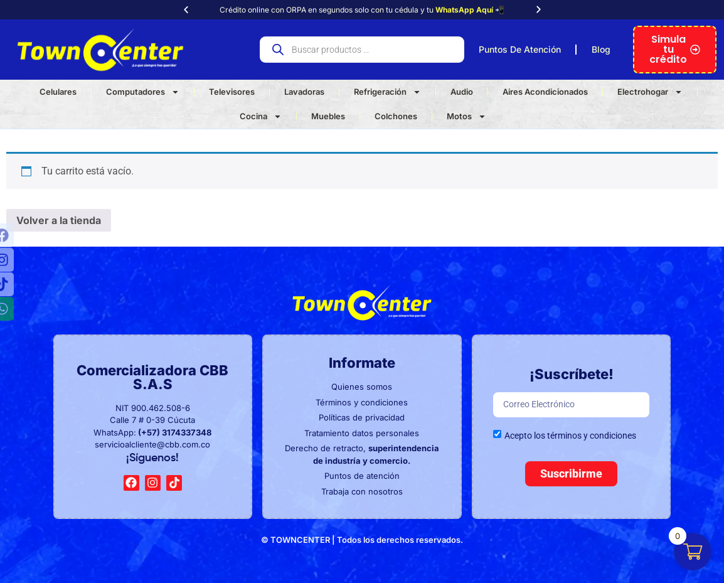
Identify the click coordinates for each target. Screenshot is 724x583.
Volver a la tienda (58, 220)
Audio (461, 92)
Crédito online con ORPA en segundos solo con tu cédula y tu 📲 (362, 9)
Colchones (396, 116)
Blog (601, 49)
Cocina (261, 116)
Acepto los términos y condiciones (570, 436)
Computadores (142, 92)
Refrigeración (387, 92)
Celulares (58, 92)
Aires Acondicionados (545, 92)
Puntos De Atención (520, 49)
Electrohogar (650, 92)
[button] (186, 9)
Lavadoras (304, 92)
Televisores (232, 92)
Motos (466, 116)
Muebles (328, 116)
